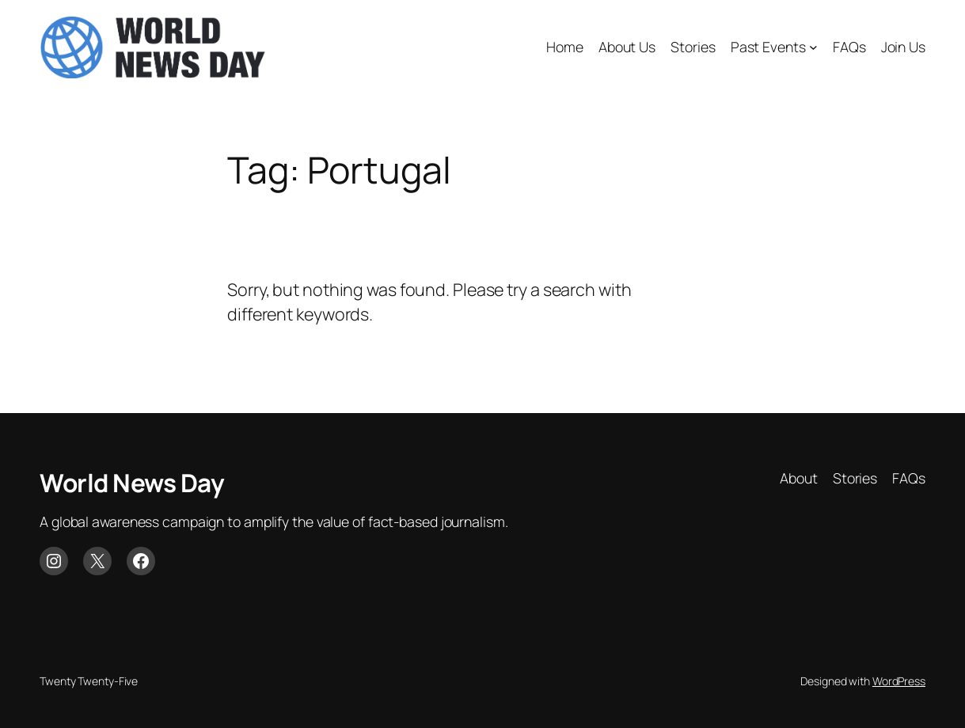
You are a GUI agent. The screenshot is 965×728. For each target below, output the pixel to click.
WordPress (898, 680)
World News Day (132, 482)
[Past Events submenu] (813, 47)
